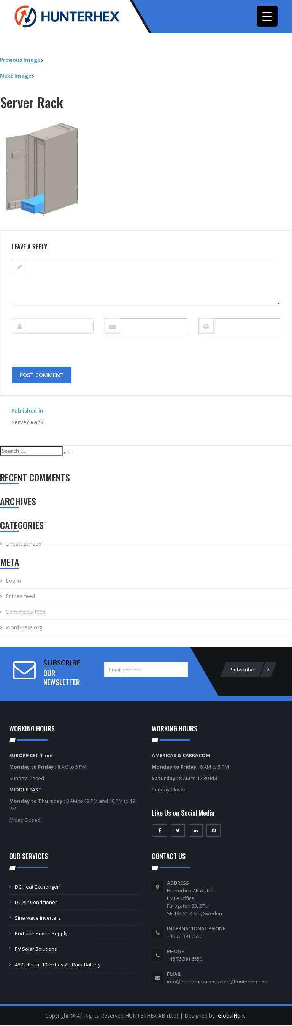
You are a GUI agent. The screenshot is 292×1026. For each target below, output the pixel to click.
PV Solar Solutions (36, 949)
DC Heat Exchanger (37, 887)
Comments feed (26, 612)
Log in (13, 581)
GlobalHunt (231, 1016)
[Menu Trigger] (267, 16)
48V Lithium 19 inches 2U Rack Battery (58, 965)
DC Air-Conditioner (36, 903)
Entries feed (20, 596)
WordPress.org (24, 628)
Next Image (15, 76)
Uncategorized (23, 544)
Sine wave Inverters (38, 918)
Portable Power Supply (41, 934)
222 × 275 (47, 227)
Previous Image (20, 60)
